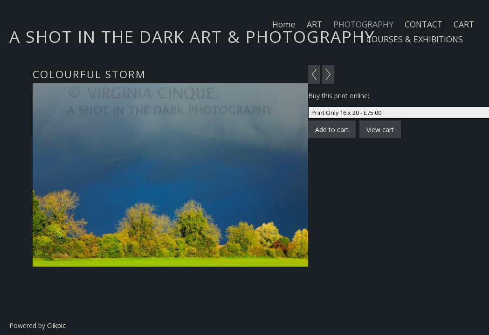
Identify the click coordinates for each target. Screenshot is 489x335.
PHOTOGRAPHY (363, 24)
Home (284, 24)
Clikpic (56, 325)
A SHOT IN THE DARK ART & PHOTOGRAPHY (192, 36)
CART (464, 24)
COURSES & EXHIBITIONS (414, 39)
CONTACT (423, 24)
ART (314, 24)
